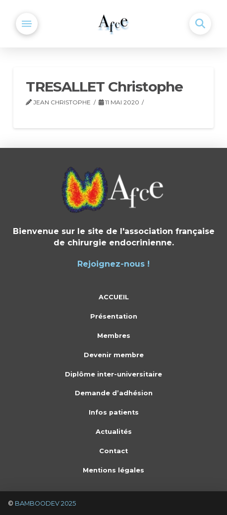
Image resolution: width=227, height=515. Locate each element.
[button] (27, 24)
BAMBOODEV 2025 (45, 503)
